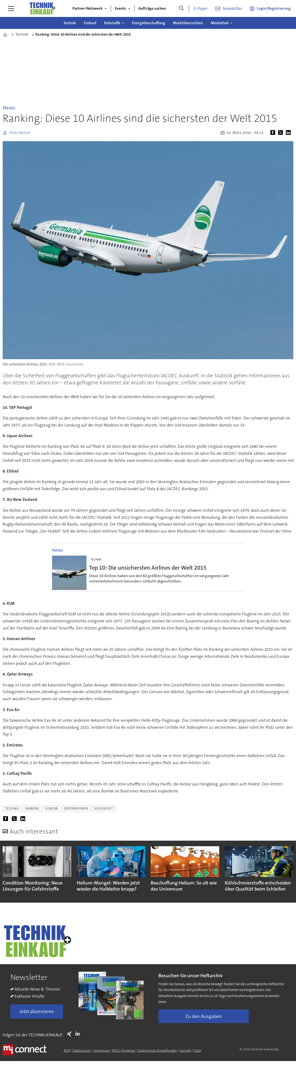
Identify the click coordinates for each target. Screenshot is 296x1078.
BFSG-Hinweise (123, 1050)
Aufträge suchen (152, 8)
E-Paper (201, 8)
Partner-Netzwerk (87, 8)
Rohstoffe (112, 22)
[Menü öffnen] (11, 8)
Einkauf (90, 22)
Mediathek (220, 22)
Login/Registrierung (274, 8)
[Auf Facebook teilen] (273, 132)
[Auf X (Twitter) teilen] (281, 132)
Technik (69, 22)
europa (51, 809)
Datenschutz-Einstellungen (157, 1050)
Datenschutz (81, 1050)
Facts (197, 1050)
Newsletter (232, 8)
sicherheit (103, 809)
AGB (67, 1050)
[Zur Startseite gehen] (42, 8)
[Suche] (181, 8)
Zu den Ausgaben (203, 1016)
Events (120, 8)
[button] (284, 870)
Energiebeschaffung (148, 22)
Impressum (101, 1050)
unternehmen (76, 809)
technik (12, 809)
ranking (32, 809)
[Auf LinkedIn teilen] (289, 132)
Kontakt (185, 1050)
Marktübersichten (188, 22)
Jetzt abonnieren (36, 1011)
